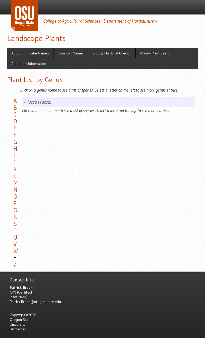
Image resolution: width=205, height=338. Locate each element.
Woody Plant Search (155, 53)
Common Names (71, 53)
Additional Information (28, 63)
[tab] (108, 102)
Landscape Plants (36, 38)
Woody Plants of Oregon (111, 53)
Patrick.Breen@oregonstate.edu (35, 301)
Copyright (17, 314)
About (16, 53)
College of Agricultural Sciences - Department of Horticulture (98, 21)
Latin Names (39, 53)
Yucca (38, 102)
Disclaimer (18, 329)
